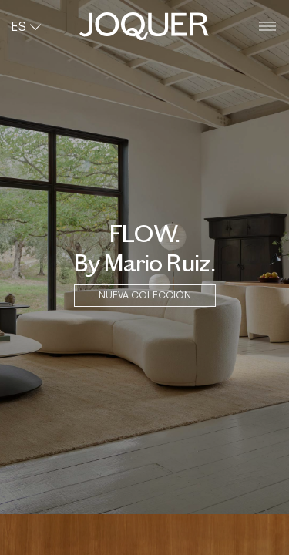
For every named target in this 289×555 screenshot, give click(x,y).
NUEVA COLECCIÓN (145, 295)
